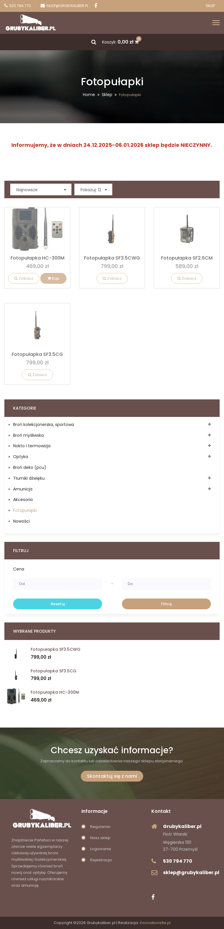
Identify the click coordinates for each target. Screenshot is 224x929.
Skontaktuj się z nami (112, 776)
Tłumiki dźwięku (29, 478)
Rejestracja (101, 860)
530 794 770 (177, 861)
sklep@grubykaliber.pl (191, 872)
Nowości (21, 521)
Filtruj (166, 604)
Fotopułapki (25, 510)
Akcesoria (23, 499)
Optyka (20, 457)
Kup (53, 278)
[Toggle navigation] (216, 23)
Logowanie (100, 849)
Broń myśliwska (28, 435)
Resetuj (58, 604)
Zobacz (23, 278)
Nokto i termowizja (31, 446)
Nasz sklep (100, 838)
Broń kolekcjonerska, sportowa (43, 424)
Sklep (210, 6)
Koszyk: (120, 42)
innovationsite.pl (155, 922)
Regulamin (100, 826)
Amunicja (22, 489)
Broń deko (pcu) (29, 467)
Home (89, 95)
